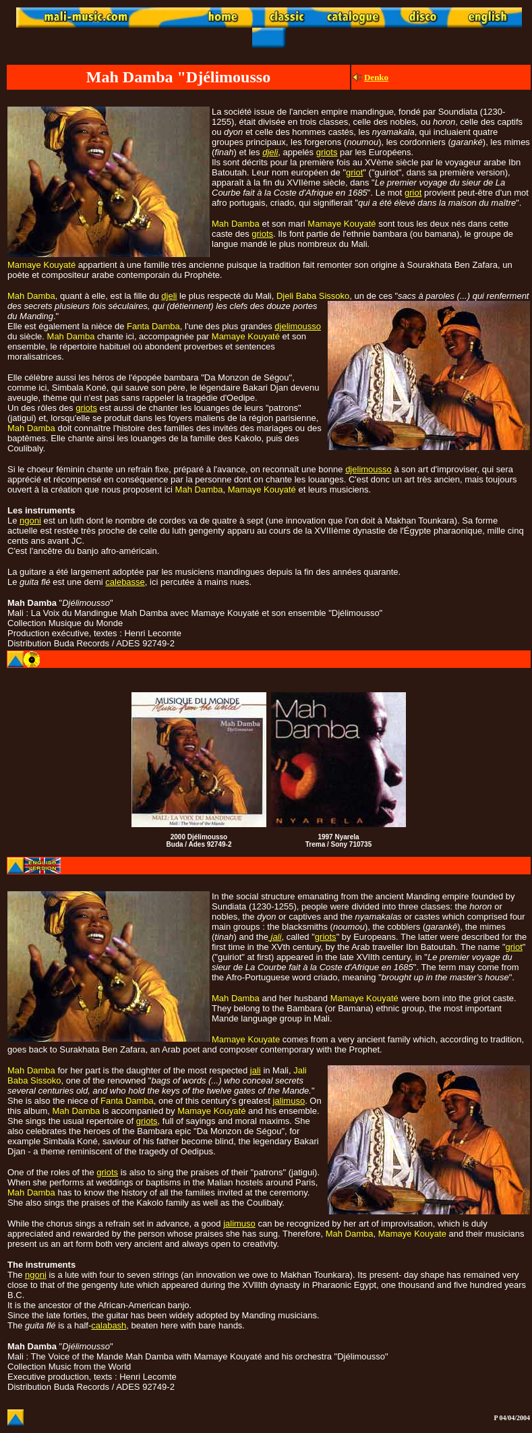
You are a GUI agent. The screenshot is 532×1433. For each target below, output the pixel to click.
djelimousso (297, 326)
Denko (376, 77)
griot (354, 172)
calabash (108, 1325)
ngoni (30, 520)
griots (327, 152)
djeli (270, 152)
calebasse (125, 582)
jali (255, 1070)
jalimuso (288, 1101)
